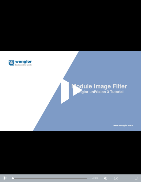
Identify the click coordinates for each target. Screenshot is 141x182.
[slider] (50, 178)
